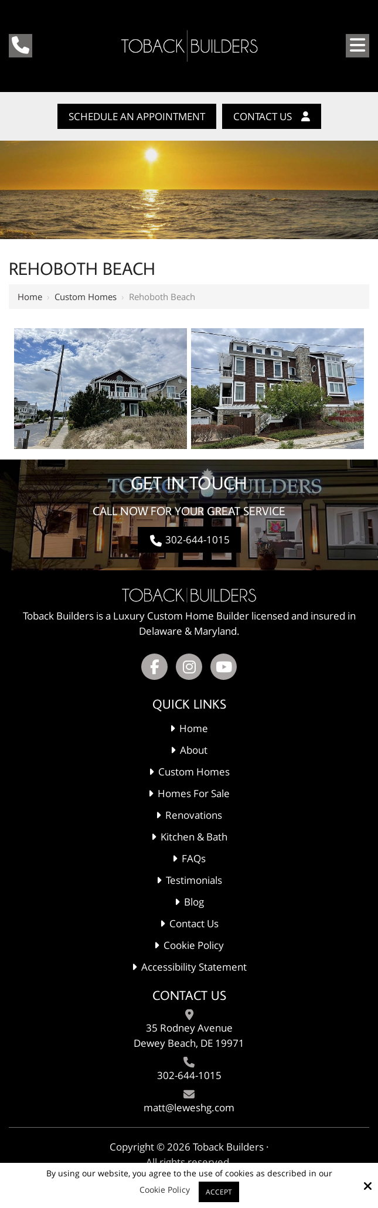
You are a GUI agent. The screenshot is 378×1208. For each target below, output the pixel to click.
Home (30, 296)
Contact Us (271, 116)
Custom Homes (86, 296)
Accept (219, 1192)
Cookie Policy (164, 1190)
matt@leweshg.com (189, 1107)
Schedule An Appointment (137, 116)
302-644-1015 (189, 539)
